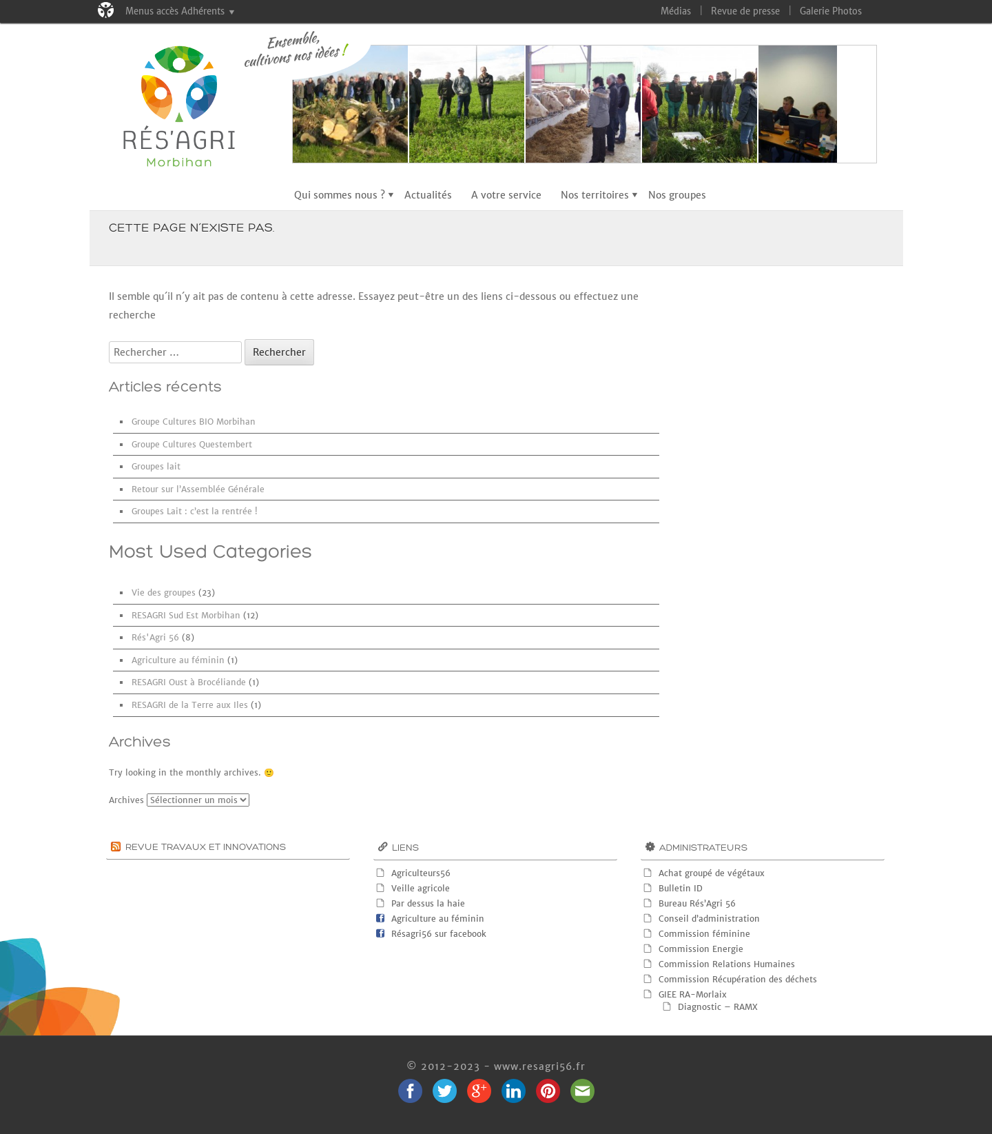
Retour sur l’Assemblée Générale (198, 489)
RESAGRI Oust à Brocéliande (189, 682)
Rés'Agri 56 (155, 637)
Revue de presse (745, 11)
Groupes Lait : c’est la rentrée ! (195, 511)
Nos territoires (595, 195)
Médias (676, 11)
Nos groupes (677, 195)
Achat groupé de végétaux (712, 873)
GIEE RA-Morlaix (693, 994)
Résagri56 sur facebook (438, 934)
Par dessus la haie (428, 903)
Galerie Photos (831, 11)
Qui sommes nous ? (339, 195)
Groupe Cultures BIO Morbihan (194, 421)
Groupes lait (156, 466)
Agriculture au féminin (178, 660)
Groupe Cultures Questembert (192, 444)
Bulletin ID (681, 888)
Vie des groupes (164, 592)
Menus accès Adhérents (175, 11)
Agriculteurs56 (421, 873)
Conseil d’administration (709, 918)
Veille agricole (420, 888)
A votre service (506, 195)
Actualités (428, 195)
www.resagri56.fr (540, 1066)
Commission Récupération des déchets (738, 979)
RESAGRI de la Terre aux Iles (190, 705)
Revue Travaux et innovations (205, 847)
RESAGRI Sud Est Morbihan (186, 615)
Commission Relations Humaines (727, 964)
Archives (126, 800)
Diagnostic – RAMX (718, 1007)
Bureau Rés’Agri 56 (697, 903)
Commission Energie (701, 949)
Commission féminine (704, 934)
